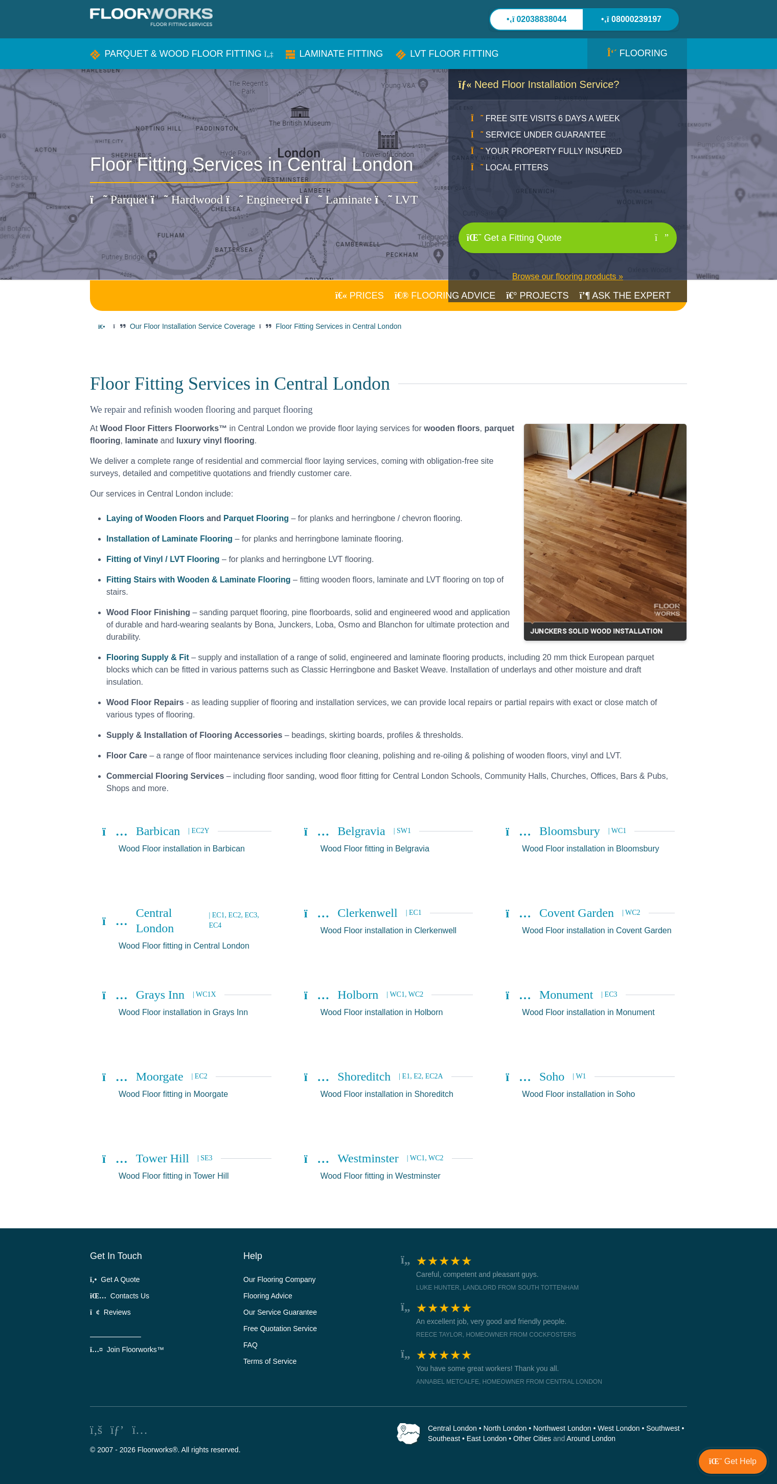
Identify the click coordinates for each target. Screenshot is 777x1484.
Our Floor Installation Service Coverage (192, 326)
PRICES (359, 295)
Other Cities (532, 1438)
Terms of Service (269, 1361)
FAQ (250, 1345)
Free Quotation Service (280, 1328)
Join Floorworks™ (127, 1349)
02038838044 (537, 19)
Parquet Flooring (256, 518)
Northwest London (562, 1428)
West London (618, 1428)
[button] (181, 54)
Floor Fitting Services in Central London (338, 326)
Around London (590, 1438)
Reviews (110, 1312)
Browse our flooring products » (567, 276)
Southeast (444, 1438)
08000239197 (631, 19)
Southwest (662, 1428)
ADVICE (445, 295)
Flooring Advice (267, 1296)
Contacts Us (119, 1296)
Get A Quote (115, 1279)
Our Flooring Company (279, 1279)
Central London (452, 1428)
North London (505, 1428)
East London (487, 1438)
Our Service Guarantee (280, 1312)
